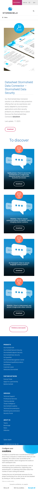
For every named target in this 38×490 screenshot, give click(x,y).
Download (10, 129)
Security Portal (8, 413)
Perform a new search (19, 328)
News (5, 428)
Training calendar (9, 401)
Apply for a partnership (11, 381)
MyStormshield (8, 384)
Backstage (7, 425)
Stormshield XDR (9, 347)
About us (7, 420)
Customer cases (9, 367)
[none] (33, 2)
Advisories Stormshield (11, 369)
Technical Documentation (11, 408)
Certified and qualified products (13, 362)
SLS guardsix (8, 357)
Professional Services (10, 399)
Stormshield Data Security (12, 355)
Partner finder (8, 379)
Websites (6, 430)
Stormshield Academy (10, 406)
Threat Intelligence (9, 403)
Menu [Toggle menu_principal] (4, 17)
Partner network (10, 376)
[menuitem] (33, 2)
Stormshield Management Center (14, 360)
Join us (25, 2)
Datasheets (7, 364)
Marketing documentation (12, 411)
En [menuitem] (34, 2)
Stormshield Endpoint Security (13, 352)
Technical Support (9, 396)
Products (7, 344)
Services (7, 393)
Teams (6, 423)
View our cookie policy (8, 481)
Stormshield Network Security (13, 350)
